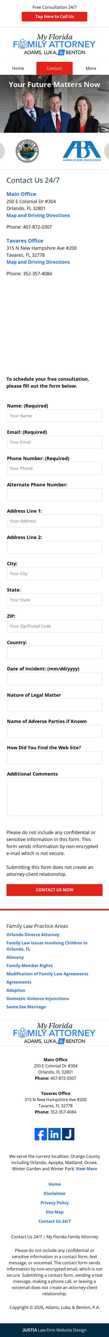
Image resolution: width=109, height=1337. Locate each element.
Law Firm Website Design (54, 1330)
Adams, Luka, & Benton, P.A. (72, 1307)
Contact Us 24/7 (54, 1221)
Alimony (15, 957)
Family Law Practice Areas (37, 926)
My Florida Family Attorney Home (54, 44)
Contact (54, 68)
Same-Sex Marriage (26, 1007)
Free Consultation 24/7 (54, 12)
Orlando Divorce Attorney (32, 934)
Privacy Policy (55, 1203)
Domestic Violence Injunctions (37, 998)
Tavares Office (24, 240)
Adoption (16, 990)
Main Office (21, 193)
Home (18, 68)
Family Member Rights (29, 965)
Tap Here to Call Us (54, 16)
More (91, 68)
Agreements (18, 982)
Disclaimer (55, 1193)
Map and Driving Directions (38, 215)
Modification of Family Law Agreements (47, 974)
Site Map (55, 1212)
